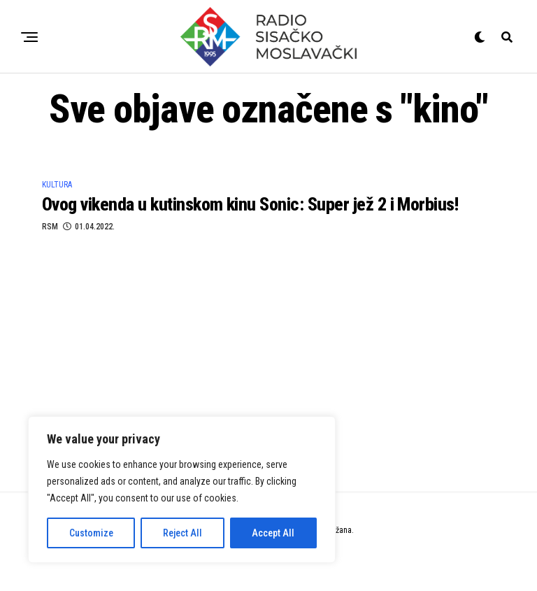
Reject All (182, 533)
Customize (91, 533)
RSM (50, 227)
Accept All (273, 533)
